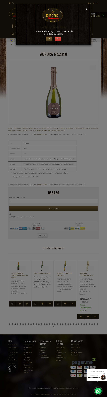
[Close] (87, 9)
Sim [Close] (49, 39)
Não (57, 39)
